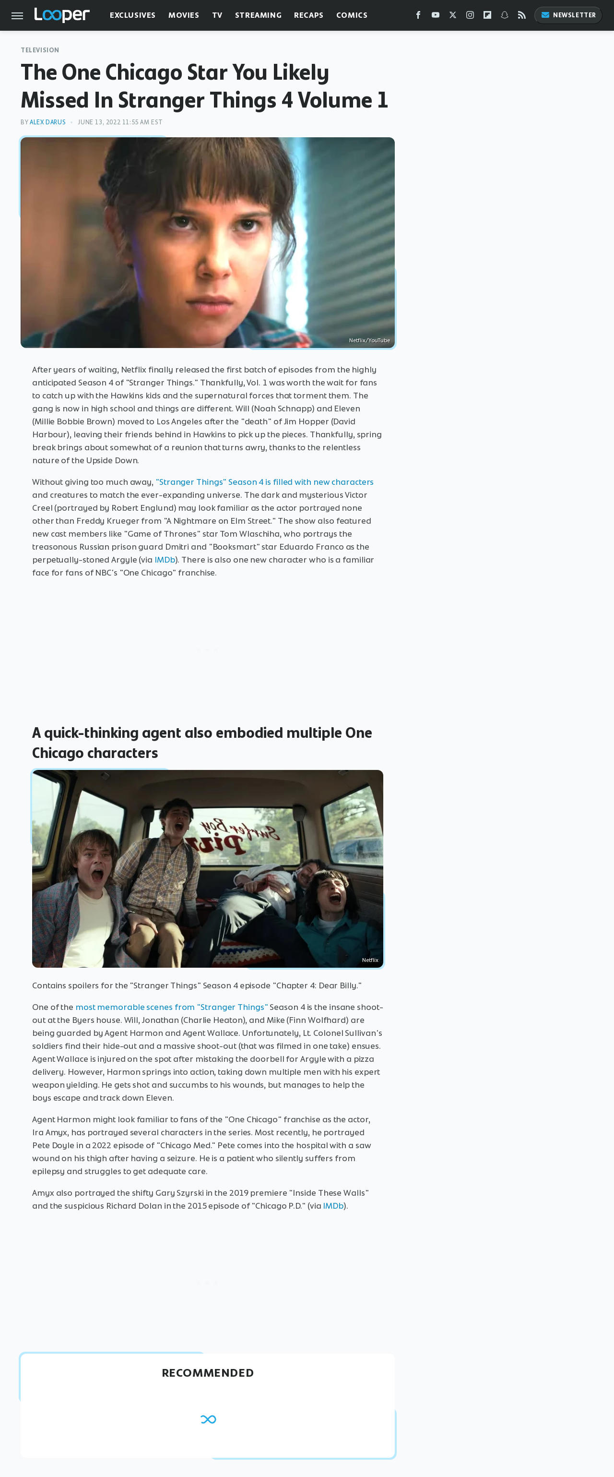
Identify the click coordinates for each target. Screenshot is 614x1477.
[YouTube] (435, 17)
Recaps (309, 15)
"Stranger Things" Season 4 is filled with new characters (264, 482)
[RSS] (522, 17)
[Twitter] (453, 17)
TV (217, 15)
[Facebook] (418, 17)
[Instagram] (470, 17)
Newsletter (568, 15)
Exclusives (133, 15)
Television (40, 50)
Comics (352, 15)
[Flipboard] (487, 17)
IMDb (164, 559)
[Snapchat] (504, 17)
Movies (184, 15)
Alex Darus (48, 122)
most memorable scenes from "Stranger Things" (172, 1007)
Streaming (258, 15)
